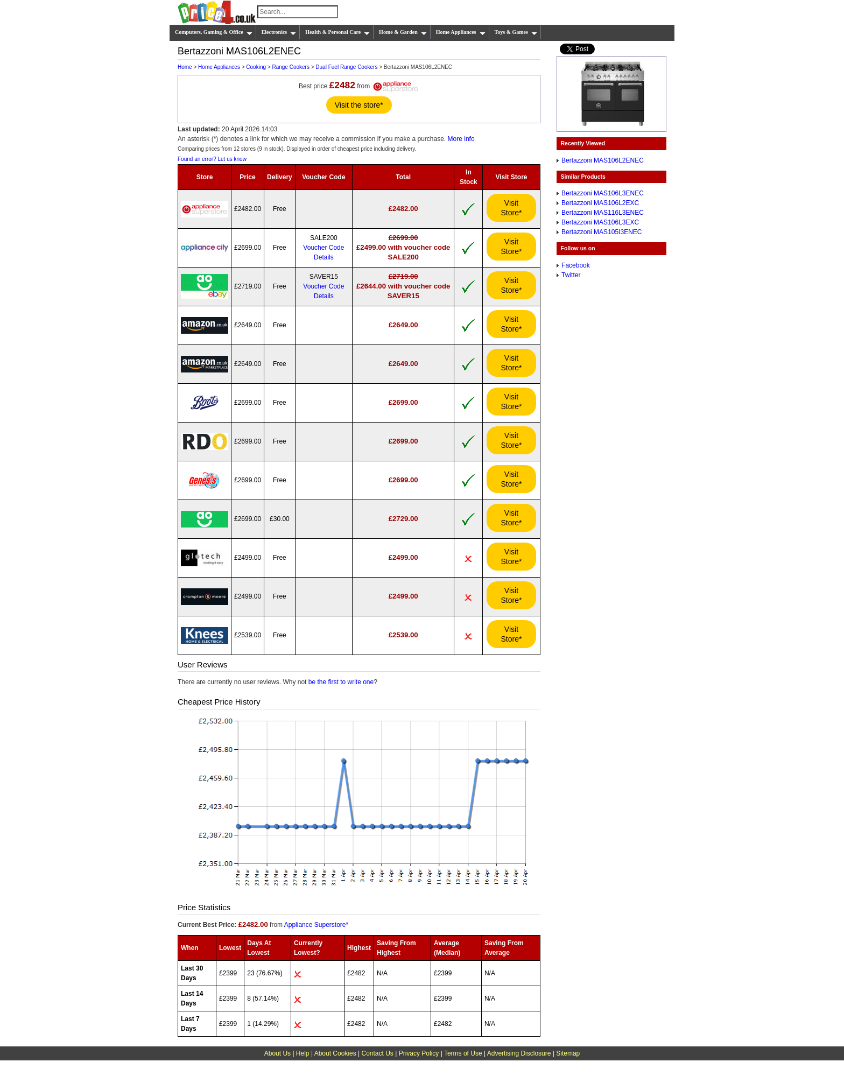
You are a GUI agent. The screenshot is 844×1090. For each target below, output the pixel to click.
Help (303, 1053)
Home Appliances (461, 32)
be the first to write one (341, 682)
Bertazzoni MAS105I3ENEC (601, 232)
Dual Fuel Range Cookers (346, 67)
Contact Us (377, 1053)
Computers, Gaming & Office (213, 32)
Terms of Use (463, 1053)
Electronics (279, 32)
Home (185, 67)
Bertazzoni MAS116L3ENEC (602, 212)
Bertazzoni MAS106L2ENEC (602, 160)
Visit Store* (511, 208)
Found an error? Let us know (212, 159)
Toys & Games (516, 32)
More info (461, 139)
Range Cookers (290, 67)
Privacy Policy (419, 1053)
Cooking (256, 67)
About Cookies (335, 1053)
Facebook (575, 265)
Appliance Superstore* (316, 925)
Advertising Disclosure (519, 1053)
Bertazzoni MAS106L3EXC (600, 222)
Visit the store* (359, 105)
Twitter (570, 275)
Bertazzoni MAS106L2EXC (600, 203)
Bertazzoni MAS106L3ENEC (602, 193)
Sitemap (568, 1053)
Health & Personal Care (337, 32)
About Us (277, 1053)
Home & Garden (403, 32)
